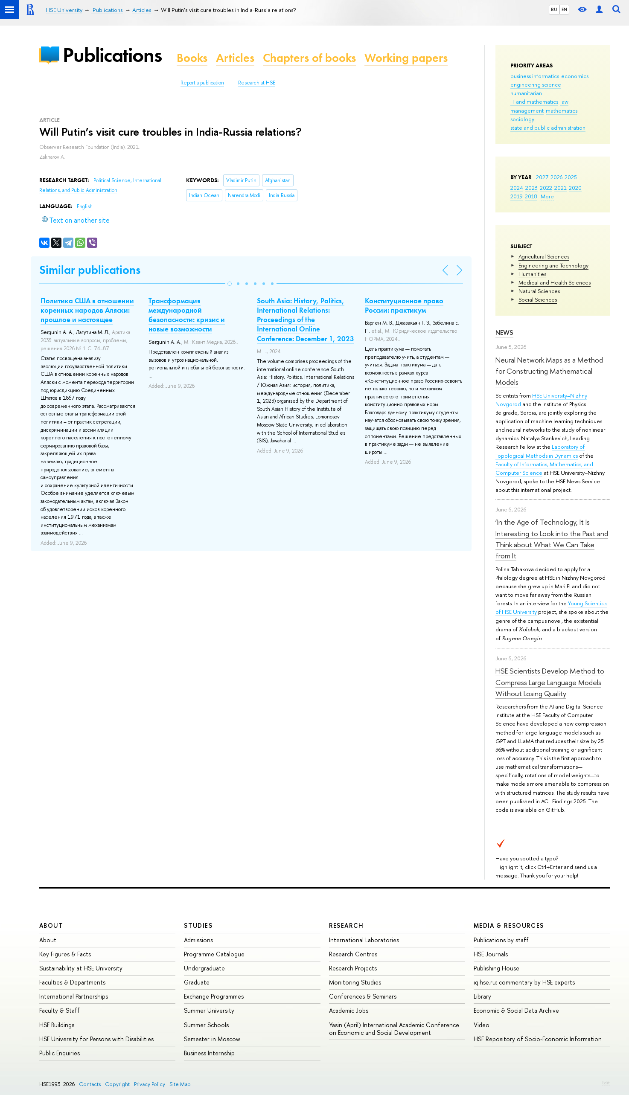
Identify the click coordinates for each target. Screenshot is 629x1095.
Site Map (180, 1084)
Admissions (198, 940)
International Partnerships (73, 996)
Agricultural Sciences (543, 256)
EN (564, 9)
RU (554, 9)
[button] (229, 283)
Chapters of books (309, 57)
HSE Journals (491, 954)
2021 (560, 188)
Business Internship (209, 1053)
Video (481, 1025)
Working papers (406, 57)
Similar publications (89, 269)
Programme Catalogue (214, 954)
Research (346, 925)
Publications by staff (501, 940)
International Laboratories (364, 940)
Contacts (90, 1084)
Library (482, 996)
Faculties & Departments (72, 982)
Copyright (117, 1084)
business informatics (534, 76)
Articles (235, 57)
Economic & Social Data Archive (516, 1010)
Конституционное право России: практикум (404, 305)
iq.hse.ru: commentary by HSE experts (524, 982)
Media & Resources (509, 925)
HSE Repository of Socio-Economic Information (538, 1039)
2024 (516, 188)
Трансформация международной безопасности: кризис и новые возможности (187, 315)
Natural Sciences (539, 291)
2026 (556, 177)
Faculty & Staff (59, 1010)
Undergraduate (204, 968)
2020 (575, 188)
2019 (516, 196)
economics (574, 76)
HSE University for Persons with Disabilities (96, 1039)
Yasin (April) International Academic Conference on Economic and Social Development (394, 1029)
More (547, 196)
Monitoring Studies (355, 982)
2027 (542, 177)
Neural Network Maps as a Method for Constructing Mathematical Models (549, 371)
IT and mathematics (534, 101)
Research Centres (353, 954)
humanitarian (526, 93)
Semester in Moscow (212, 1039)
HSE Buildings (56, 1025)
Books (192, 57)
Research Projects (353, 968)
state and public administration (547, 127)
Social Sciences (537, 299)
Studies (198, 925)
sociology (522, 119)
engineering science (535, 84)
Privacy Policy (149, 1084)
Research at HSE (256, 82)
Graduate (197, 982)
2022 (546, 188)
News (504, 332)
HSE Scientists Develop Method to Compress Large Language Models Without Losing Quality (549, 682)
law (564, 101)
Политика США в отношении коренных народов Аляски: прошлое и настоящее (87, 310)
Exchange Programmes (214, 996)
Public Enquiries (59, 1053)
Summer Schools (206, 1025)
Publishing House (496, 968)
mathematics (561, 110)
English (85, 206)
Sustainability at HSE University (80, 968)
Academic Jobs (348, 1010)
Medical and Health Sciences (554, 282)
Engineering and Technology (553, 265)
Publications (112, 55)
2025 (571, 177)
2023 (531, 188)
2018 (531, 196)
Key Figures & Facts (65, 954)
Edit (606, 1083)
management (527, 110)
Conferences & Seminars (362, 996)
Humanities (532, 274)
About (51, 925)
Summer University (209, 1010)
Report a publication (202, 82)
